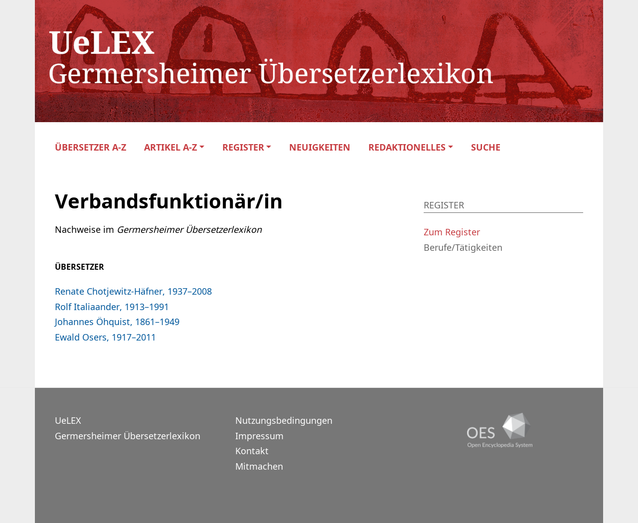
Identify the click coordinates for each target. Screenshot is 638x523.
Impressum (259, 436)
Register (243, 147)
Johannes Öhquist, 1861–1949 (117, 322)
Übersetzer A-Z (90, 147)
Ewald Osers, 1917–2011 (105, 337)
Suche (485, 147)
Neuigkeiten (319, 147)
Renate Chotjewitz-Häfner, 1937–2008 (133, 291)
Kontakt (252, 451)
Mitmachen (259, 466)
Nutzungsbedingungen (283, 420)
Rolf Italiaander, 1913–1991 (112, 307)
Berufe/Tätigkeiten (463, 247)
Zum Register (452, 232)
